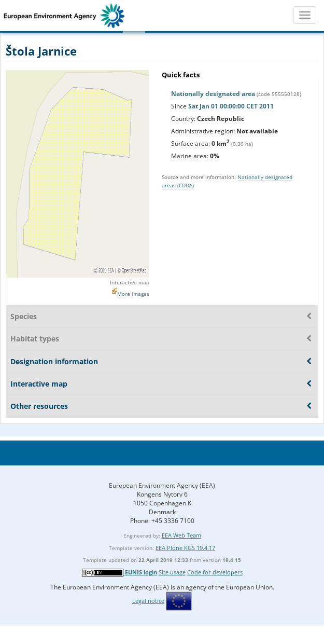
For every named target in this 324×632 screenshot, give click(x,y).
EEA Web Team (181, 535)
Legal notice (148, 600)
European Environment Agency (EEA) (162, 485)
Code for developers (215, 572)
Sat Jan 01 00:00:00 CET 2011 (231, 106)
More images (133, 293)
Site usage (172, 572)
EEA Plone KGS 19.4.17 (185, 548)
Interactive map (129, 282)
